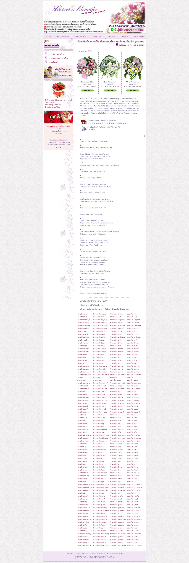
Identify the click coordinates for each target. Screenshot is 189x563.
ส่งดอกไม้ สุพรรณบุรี (133, 507)
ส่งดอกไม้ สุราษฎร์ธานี (134, 510)
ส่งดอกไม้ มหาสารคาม (134, 435)
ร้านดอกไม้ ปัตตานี (116, 406)
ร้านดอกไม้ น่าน (115, 392)
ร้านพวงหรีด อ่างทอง (99, 531)
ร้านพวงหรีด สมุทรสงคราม (101, 487)
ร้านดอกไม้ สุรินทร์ (116, 513)
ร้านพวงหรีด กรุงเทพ (99, 314)
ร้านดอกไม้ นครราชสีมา (118, 375)
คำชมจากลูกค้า (139, 37)
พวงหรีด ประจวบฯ (83, 400)
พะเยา (103, 418)
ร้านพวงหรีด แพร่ (98, 415)
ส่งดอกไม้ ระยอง (132, 455)
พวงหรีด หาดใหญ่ (83, 522)
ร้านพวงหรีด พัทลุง (98, 423)
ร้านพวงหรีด (97, 418)
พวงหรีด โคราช (82, 331)
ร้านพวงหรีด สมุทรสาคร (100, 490)
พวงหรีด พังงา (82, 420)
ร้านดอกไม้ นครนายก (117, 366)
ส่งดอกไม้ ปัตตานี (132, 406)
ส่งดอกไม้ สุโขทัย (132, 505)
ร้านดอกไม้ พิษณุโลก (117, 429)
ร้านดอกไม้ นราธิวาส (117, 389)
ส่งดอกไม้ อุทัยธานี (133, 542)
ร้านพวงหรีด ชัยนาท (99, 343)
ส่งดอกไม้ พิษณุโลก (133, 429)
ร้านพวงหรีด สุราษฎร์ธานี (101, 510)
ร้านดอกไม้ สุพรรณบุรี (117, 507)
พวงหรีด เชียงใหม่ (83, 349)
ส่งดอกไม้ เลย (131, 464)
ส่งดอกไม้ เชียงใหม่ (133, 349)
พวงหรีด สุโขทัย (83, 505)
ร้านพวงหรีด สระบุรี (99, 499)
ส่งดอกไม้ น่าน (131, 392)
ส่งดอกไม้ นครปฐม (133, 369)
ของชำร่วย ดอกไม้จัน (53, 107)
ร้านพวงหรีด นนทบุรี (99, 386)
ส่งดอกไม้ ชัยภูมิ (132, 346)
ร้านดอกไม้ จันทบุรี (116, 334)
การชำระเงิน (97, 37)
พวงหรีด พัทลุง (82, 423)
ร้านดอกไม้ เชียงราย (116, 351)
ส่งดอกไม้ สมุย (131, 493)
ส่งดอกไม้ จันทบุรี (132, 334)
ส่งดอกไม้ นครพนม (133, 372)
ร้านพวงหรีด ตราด (98, 360)
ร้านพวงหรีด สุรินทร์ (99, 513)
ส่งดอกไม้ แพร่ (131, 415)
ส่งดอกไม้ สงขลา (132, 478)
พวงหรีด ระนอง (82, 452)
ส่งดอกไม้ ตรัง (131, 357)
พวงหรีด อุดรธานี (83, 536)
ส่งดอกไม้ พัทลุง (132, 423)
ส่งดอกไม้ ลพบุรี (132, 461)
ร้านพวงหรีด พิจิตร (98, 426)
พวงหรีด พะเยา (82, 418)
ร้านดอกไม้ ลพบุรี (115, 461)
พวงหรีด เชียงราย (83, 351)
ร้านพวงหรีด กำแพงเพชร (100, 325)
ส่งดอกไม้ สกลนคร (133, 476)
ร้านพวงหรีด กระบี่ (98, 317)
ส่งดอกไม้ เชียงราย (133, 351)
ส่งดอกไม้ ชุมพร (132, 354)
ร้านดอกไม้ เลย (115, 464)
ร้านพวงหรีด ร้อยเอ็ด (99, 449)
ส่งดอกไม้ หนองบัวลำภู (134, 519)
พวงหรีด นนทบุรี (83, 386)
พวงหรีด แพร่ (82, 415)
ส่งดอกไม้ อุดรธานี (133, 536)
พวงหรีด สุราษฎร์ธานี (84, 510)
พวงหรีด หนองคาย (83, 516)
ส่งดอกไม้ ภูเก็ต (132, 432)
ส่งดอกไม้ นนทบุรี (132, 386)
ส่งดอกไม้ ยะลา (132, 447)
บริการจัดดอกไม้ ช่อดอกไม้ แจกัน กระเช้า (59, 100)
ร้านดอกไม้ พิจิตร (115, 426)
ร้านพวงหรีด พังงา (98, 420)
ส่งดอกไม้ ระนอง (132, 452)
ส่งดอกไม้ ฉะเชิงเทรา (134, 337)
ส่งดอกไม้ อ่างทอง (132, 531)
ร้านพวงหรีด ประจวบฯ (100, 400)
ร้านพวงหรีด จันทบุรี (99, 334)
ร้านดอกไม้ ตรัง (115, 357)
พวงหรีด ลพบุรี (82, 461)
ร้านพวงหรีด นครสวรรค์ (100, 383)
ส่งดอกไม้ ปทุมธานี (133, 397)
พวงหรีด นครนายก (84, 366)
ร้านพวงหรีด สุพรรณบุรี (100, 507)
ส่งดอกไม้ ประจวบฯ (133, 400)
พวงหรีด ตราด (82, 360)
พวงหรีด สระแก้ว (83, 496)
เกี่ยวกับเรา (112, 37)
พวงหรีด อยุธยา (82, 528)
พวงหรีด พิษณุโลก (83, 429)
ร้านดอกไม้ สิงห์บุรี (116, 502)
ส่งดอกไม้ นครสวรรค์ (134, 383)
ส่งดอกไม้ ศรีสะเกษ (133, 473)
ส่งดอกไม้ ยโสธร (132, 444)
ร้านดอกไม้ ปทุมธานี (116, 397)
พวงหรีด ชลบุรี (82, 340)
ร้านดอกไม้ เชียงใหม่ (116, 349)
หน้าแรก (48, 37)
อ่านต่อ (58, 133)
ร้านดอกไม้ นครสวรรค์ (117, 383)
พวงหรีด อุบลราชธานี (84, 545)
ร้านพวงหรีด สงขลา (99, 478)
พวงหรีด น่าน (82, 392)
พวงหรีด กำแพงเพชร (84, 325)
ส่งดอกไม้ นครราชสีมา (134, 375)
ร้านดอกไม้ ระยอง (116, 455)
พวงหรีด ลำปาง (82, 467)
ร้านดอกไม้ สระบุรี (116, 499)
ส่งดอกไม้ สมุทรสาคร (134, 490)
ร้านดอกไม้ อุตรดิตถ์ (116, 539)
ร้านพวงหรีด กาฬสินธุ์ (100, 322)
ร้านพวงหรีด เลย (98, 464)
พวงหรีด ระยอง (82, 455)
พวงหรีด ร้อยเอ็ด (83, 449)
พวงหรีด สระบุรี (82, 499)
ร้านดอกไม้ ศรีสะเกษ (117, 473)
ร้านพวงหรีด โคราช (99, 331)
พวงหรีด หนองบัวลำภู (84, 519)
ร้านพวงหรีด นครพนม (100, 372)
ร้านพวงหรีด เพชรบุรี (99, 409)
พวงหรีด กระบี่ (82, 317)
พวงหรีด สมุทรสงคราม (85, 487)
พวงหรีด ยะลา (82, 447)
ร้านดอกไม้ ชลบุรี (115, 340)
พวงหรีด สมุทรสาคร (84, 490)
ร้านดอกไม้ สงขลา (116, 478)
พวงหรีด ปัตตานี (83, 406)
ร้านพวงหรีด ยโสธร (99, 444)
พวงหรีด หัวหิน (82, 525)
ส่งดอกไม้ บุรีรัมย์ (132, 394)
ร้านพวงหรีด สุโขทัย (99, 505)
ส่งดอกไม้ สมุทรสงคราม (134, 487)
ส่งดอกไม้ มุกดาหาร (133, 441)
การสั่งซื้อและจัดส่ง (80, 37)
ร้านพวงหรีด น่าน (98, 392)
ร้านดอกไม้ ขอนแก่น (117, 328)
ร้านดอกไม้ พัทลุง (115, 423)
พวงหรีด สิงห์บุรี (82, 502)
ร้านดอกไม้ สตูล (115, 481)
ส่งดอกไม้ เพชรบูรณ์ (133, 412)
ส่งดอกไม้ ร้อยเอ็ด (132, 449)
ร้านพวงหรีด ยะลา (98, 447)
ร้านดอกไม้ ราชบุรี (116, 458)
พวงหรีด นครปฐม (83, 369)
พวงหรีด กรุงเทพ (83, 314)
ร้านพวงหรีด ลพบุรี (98, 461)
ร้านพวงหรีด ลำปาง (99, 467)
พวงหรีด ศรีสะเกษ (83, 473)
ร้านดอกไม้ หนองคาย (117, 516)
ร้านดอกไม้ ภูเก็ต (115, 432)
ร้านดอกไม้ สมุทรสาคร (117, 490)
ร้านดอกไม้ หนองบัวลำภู (118, 519)
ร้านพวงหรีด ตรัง (98, 357)
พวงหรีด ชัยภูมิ (82, 346)
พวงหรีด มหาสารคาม (84, 435)
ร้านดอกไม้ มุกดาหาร (117, 441)
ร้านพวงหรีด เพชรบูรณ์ (100, 412)
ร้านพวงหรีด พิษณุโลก (100, 429)
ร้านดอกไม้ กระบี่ (115, 317)
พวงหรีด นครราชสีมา (84, 375)
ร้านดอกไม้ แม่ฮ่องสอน (117, 438)
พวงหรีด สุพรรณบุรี (84, 507)
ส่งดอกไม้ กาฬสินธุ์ (133, 322)
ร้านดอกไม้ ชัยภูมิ (115, 346)
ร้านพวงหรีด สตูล (98, 481)
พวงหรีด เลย (81, 464)
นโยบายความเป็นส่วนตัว (97, 554)
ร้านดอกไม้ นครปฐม (116, 369)
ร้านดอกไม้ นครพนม (116, 372)
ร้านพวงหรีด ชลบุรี (98, 340)
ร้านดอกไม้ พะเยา (116, 418)
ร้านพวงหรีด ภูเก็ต (98, 432)
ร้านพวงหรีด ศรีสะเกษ (100, 473)
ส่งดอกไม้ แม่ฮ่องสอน (134, 438)
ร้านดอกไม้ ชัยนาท (116, 343)
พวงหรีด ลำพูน (82, 470)
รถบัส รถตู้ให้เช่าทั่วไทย (53, 105)
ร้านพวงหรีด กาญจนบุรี (100, 320)
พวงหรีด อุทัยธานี (83, 542)
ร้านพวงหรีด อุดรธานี (99, 536)
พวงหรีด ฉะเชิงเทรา (84, 337)
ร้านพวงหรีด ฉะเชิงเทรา (100, 337)
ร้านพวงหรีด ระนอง (99, 452)
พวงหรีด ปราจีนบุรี (83, 403)
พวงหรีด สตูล (82, 481)
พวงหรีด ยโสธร (82, 444)
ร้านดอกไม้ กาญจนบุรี (117, 320)
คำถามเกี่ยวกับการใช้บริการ (115, 554)
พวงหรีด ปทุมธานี (83, 397)
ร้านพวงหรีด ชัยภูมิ (98, 346)
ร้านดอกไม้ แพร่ (115, 415)
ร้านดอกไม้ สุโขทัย (116, 505)
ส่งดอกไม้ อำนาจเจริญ (134, 534)
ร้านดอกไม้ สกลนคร (116, 476)
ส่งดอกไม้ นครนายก (133, 366)
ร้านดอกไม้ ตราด (115, 360)
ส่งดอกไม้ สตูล (131, 481)
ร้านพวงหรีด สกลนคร (99, 476)
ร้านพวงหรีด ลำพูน (99, 470)
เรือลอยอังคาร (50, 102)
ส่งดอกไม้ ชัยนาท (132, 343)
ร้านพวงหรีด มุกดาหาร (100, 441)
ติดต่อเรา (125, 37)
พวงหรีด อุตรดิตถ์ (83, 539)
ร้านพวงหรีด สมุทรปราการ (101, 484)
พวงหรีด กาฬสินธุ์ (83, 322)
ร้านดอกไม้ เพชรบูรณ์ (117, 412)
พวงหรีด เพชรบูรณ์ (83, 412)
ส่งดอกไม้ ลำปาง (132, 467)
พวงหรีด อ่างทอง (83, 531)
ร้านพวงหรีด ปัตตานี (99, 406)
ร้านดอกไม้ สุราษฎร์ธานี (118, 510)
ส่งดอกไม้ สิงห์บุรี (132, 502)
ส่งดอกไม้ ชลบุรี (132, 340)
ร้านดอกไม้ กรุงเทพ (116, 314)
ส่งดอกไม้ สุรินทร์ (132, 513)
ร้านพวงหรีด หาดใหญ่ (99, 522)
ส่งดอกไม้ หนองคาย (133, 516)
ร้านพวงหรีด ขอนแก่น (100, 328)
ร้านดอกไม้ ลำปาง (116, 467)
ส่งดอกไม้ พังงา (132, 420)
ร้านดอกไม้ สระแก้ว (116, 496)
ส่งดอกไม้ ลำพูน (132, 470)
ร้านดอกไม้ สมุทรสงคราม (118, 487)
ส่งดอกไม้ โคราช (132, 331)
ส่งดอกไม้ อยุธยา (132, 528)
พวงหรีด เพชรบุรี (83, 409)
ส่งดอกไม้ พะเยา (132, 418)
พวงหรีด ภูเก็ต (82, 432)
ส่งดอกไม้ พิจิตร (132, 426)
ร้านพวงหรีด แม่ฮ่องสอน (100, 438)
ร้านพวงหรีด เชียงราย (99, 351)
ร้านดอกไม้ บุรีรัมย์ (116, 394)
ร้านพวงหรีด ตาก (98, 363)
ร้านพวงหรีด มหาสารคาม (101, 435)
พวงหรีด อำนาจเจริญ (84, 534)
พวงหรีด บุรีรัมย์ (82, 394)
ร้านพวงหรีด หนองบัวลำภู (101, 519)
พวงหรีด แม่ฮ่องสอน (84, 438)
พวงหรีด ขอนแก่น (83, 328)
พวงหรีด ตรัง (81, 357)
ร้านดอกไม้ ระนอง (116, 452)
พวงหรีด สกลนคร (83, 476)
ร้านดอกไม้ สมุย (115, 493)
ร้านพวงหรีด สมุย (98, 493)
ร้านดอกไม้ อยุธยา (116, 528)
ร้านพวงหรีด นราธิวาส (100, 389)
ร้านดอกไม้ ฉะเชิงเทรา (117, 337)
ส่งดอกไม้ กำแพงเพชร (134, 325)
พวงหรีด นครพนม (83, 372)
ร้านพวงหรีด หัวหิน (99, 525)
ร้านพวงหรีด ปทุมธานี (99, 397)
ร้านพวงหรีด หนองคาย (100, 516)
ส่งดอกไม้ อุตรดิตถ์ (133, 539)
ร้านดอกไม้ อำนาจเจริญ (117, 534)
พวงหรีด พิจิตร (82, 426)
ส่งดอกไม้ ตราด (132, 360)
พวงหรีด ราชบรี (82, 458)
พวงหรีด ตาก (82, 363)
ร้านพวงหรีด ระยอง (99, 455)
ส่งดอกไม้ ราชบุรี (132, 458)
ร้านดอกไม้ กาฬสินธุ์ (116, 322)
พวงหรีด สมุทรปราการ (85, 484)
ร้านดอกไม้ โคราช (116, 331)
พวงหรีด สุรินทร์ (83, 513)
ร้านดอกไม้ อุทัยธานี (116, 542)
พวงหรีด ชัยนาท (83, 343)
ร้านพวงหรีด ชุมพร (98, 354)
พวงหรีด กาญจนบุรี (84, 320)
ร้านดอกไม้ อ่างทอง (116, 531)
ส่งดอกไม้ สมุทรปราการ (134, 484)
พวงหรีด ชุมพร (82, 354)
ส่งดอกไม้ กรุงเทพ (132, 314)
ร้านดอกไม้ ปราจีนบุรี (117, 403)
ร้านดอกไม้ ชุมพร (115, 354)
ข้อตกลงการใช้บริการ (81, 554)
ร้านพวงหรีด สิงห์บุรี (99, 502)
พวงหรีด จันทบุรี (83, 334)
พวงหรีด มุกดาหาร (83, 441)
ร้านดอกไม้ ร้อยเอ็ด (116, 449)
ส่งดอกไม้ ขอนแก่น (133, 328)
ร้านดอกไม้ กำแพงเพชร (117, 325)
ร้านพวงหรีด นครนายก (100, 366)
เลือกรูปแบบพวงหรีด (62, 37)
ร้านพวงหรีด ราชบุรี (99, 458)
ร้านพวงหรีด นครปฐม (99, 369)
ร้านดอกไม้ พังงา (115, 420)
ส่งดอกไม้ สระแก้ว (133, 496)
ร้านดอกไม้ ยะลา (115, 447)
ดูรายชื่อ (91, 129)
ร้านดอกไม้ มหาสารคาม (117, 435)
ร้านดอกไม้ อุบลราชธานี (118, 545)
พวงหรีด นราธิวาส (83, 389)
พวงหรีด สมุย (82, 493)
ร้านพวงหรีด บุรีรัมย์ (99, 394)
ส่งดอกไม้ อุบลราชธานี (134, 545)
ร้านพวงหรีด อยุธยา (99, 528)
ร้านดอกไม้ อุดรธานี (116, 536)
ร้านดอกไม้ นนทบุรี (116, 386)
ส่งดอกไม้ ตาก (131, 363)
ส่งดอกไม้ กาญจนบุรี (133, 320)
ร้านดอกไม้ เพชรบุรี (116, 409)
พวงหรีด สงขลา (83, 478)
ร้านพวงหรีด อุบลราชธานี (101, 545)
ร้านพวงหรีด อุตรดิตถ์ (99, 539)
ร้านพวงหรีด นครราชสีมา (101, 375)
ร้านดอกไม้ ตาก (115, 363)
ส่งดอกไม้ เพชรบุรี (132, 409)
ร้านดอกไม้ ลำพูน (115, 470)
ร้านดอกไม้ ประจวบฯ (117, 400)
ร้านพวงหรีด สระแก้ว (99, 496)
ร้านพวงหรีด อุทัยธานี (99, 542)
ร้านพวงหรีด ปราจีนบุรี (100, 403)
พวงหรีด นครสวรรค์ (84, 383)
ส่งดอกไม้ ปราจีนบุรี (133, 403)
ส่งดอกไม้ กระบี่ (132, 317)
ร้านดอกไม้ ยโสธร (116, 444)
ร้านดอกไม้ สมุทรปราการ (118, 484)
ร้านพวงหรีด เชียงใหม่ (99, 349)
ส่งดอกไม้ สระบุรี (132, 499)
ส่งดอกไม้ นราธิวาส (133, 389)
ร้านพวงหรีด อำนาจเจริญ (101, 534)
